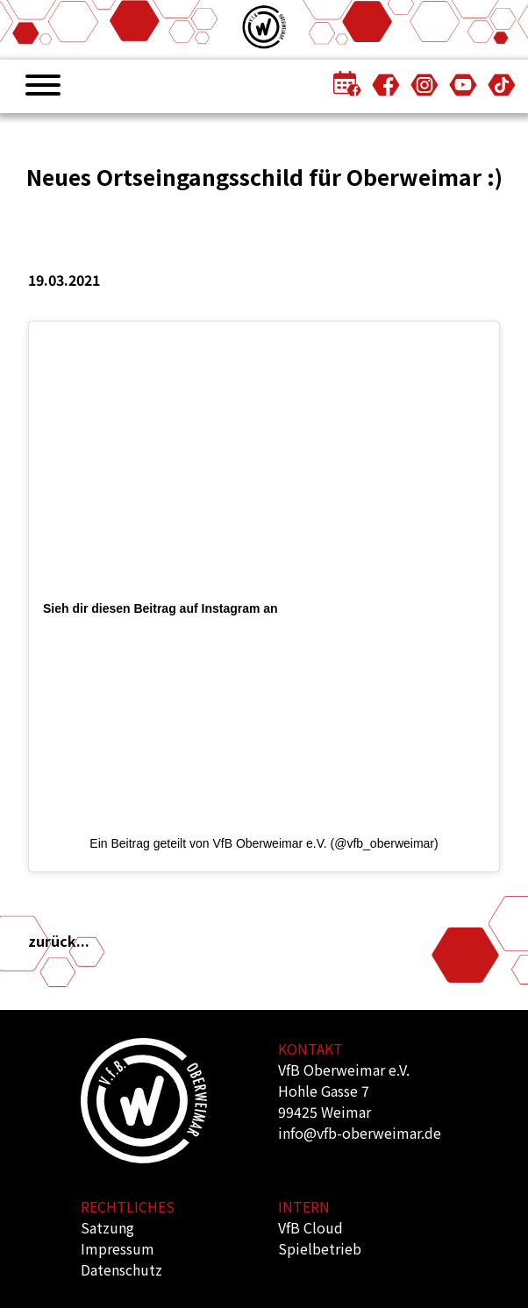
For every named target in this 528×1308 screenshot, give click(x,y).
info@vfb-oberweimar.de (359, 1132)
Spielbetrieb (319, 1248)
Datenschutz (121, 1269)
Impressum (117, 1248)
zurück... (58, 940)
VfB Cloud (310, 1227)
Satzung (107, 1227)
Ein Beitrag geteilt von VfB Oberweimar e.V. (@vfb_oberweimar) (263, 843)
